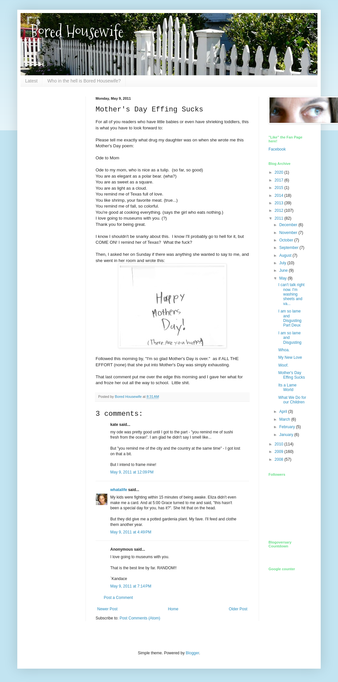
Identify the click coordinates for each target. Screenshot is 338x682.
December (289, 225)
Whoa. (284, 350)
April (283, 411)
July (283, 263)
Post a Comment (118, 597)
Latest (31, 80)
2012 (279, 210)
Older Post (238, 609)
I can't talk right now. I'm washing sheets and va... (291, 294)
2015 (279, 187)
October (286, 240)
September (289, 247)
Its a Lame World (287, 387)
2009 (279, 451)
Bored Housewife (76, 31)
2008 (279, 459)
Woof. (283, 365)
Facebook (277, 149)
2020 (279, 172)
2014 (279, 195)
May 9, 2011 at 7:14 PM (130, 586)
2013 (279, 203)
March (285, 419)
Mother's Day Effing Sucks (291, 375)
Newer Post (107, 609)
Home (173, 609)
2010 (279, 444)
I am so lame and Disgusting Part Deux (289, 318)
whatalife (118, 489)
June (284, 270)
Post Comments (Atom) (139, 618)
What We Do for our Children (292, 399)
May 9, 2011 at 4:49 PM (130, 532)
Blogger (192, 653)
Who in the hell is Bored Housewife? (84, 80)
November (289, 232)
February (287, 427)
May (283, 278)
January (286, 434)
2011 (279, 218)
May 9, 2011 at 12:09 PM (131, 472)
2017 (279, 180)
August (286, 255)
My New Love (290, 357)
